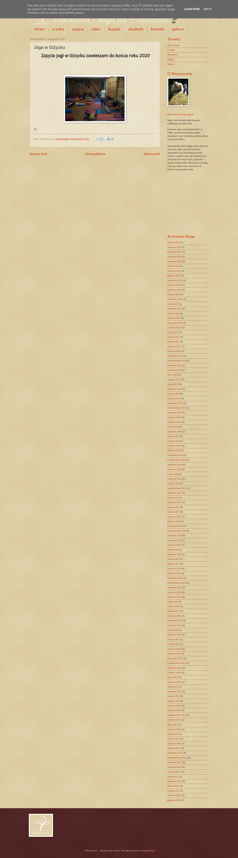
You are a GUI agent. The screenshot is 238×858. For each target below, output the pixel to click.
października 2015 (176, 583)
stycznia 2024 (174, 271)
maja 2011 (172, 777)
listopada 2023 (175, 280)
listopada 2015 (175, 578)
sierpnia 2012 (174, 720)
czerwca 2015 (174, 597)
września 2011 (174, 762)
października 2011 (176, 758)
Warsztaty (172, 55)
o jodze (58, 29)
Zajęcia (170, 59)
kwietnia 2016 (174, 554)
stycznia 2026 (174, 247)
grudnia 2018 (174, 450)
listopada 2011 (175, 753)
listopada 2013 (175, 658)
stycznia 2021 (174, 346)
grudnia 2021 (174, 318)
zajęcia (78, 29)
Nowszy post (38, 154)
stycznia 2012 (174, 743)
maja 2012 (172, 734)
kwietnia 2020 (174, 389)
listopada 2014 (175, 620)
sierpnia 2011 (174, 767)
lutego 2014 (173, 644)
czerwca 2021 (174, 327)
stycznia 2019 (174, 446)
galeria (178, 29)
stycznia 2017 (174, 517)
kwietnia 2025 (174, 252)
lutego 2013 (173, 701)
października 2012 (176, 715)
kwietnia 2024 (174, 261)
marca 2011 (173, 786)
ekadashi (135, 29)
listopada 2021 (175, 323)
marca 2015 (173, 606)
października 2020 (176, 361)
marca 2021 (173, 337)
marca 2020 (173, 394)
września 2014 (174, 625)
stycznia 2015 (174, 616)
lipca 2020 (172, 375)
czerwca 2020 (174, 379)
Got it (208, 9)
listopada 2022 (175, 299)
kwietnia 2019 (174, 431)
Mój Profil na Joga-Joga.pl (180, 114)
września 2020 (174, 365)
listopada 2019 (175, 403)
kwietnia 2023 (174, 290)
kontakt (157, 29)
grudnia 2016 (174, 521)
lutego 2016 (173, 564)
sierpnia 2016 (174, 540)
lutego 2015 (173, 611)
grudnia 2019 (174, 398)
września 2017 (174, 493)
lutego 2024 (173, 266)
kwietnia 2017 (174, 502)
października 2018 (176, 460)
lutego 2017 (173, 512)
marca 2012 (173, 739)
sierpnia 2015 (174, 592)
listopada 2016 (175, 526)
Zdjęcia (170, 64)
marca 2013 (173, 696)
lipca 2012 (172, 724)
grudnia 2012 (174, 710)
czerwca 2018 (174, 469)
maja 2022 (172, 304)
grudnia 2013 (174, 654)
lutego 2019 (173, 441)
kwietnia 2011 (174, 781)
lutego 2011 (173, 791)
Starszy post (152, 154)
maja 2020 (172, 384)
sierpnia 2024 (174, 256)
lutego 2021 (173, 342)
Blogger (151, 850)
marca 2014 (173, 639)
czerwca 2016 (174, 545)
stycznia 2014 (174, 649)
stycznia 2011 (174, 795)
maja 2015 (172, 601)
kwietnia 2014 (174, 635)
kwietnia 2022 (174, 308)
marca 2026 (173, 242)
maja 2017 (172, 498)
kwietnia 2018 (174, 479)
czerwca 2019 (174, 422)
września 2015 (174, 587)
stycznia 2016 (174, 568)
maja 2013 (172, 687)
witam (39, 29)
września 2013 (174, 668)
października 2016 (176, 531)
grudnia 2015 (174, 573)
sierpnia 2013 (174, 672)
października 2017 (176, 488)
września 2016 (174, 535)
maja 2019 (172, 427)
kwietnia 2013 (174, 691)
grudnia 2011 (174, 748)
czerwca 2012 (174, 729)
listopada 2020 (175, 356)
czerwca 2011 (174, 772)
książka (114, 29)
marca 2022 (173, 313)
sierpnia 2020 (174, 370)
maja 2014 (172, 630)
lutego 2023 (173, 294)
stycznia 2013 (174, 706)
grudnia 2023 (174, 275)
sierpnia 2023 (174, 285)
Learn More (192, 9)
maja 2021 (172, 332)
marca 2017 (173, 507)
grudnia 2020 (174, 351)
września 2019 (174, 413)
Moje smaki (173, 45)
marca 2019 (173, 436)
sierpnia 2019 (174, 417)
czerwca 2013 (174, 682)
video (96, 29)
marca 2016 (173, 559)
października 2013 (176, 663)
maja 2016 (172, 550)
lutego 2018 (173, 483)
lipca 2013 (172, 677)
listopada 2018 (175, 455)
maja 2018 (172, 474)
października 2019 (176, 408)
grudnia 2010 (174, 800)
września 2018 (174, 465)
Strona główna (95, 154)
